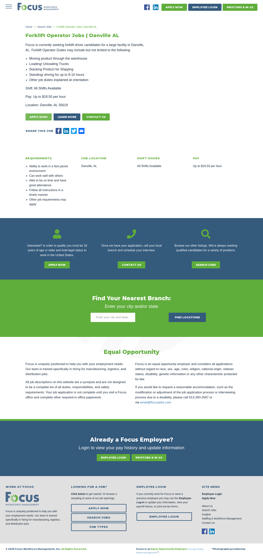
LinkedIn (155, 7)
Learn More (67, 117)
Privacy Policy (196, 549)
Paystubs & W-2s (240, 7)
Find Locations (187, 317)
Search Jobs (206, 265)
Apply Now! (39, 117)
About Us (207, 506)
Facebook (147, 7)
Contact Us (96, 117)
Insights (206, 514)
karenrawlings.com (146, 552)
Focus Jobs (38, 6)
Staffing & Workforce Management (221, 518)
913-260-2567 (199, 397)
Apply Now (174, 7)
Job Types (98, 527)
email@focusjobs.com (155, 402)
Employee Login (204, 7)
